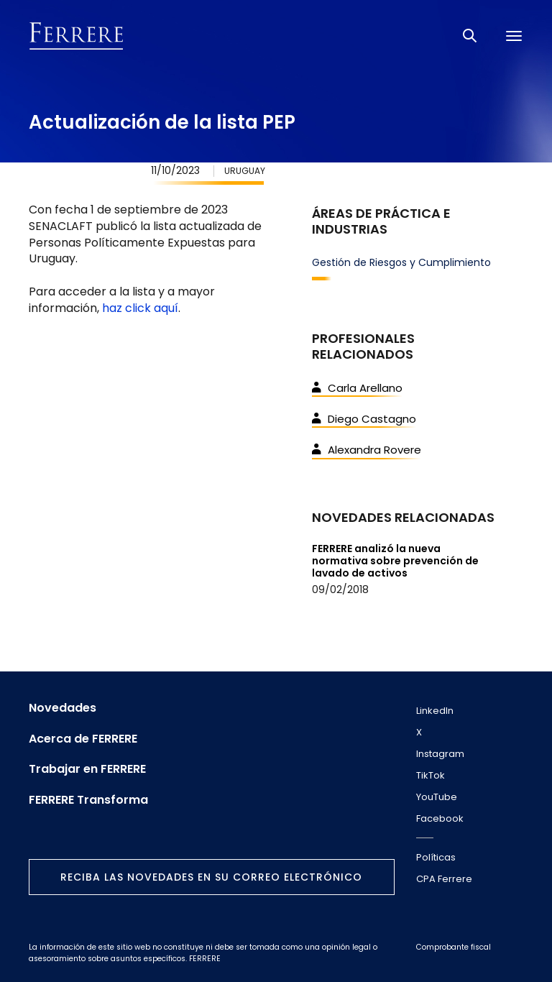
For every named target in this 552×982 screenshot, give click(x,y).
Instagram (440, 754)
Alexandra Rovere (366, 449)
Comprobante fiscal (453, 947)
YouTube (436, 797)
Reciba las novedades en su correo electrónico (211, 877)
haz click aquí (140, 308)
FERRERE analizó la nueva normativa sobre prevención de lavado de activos (395, 560)
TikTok (430, 775)
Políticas (436, 857)
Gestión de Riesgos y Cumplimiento (401, 262)
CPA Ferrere (444, 879)
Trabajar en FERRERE (87, 769)
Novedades (62, 708)
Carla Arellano (357, 387)
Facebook (440, 818)
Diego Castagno (364, 418)
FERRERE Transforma (88, 800)
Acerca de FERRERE (83, 739)
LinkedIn (435, 710)
